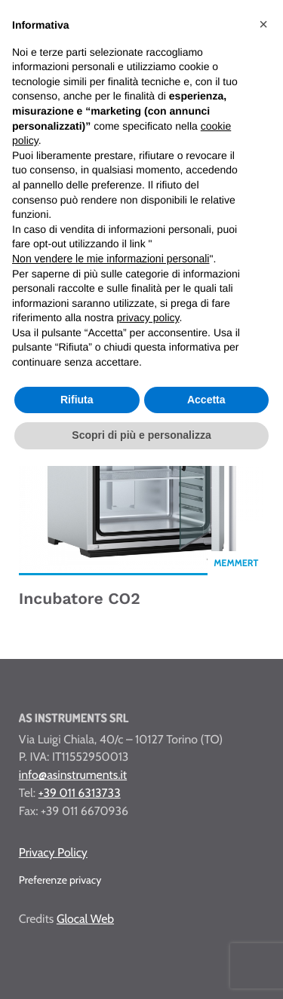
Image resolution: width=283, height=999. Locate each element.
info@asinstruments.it (73, 775)
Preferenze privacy (60, 880)
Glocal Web (85, 919)
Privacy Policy (53, 852)
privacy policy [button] (148, 317)
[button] (263, 24)
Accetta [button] (206, 400)
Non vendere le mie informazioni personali (110, 259)
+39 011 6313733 (79, 793)
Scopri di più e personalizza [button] (141, 435)
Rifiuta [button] (77, 400)
